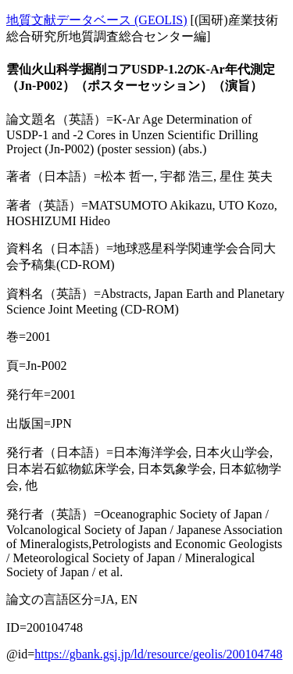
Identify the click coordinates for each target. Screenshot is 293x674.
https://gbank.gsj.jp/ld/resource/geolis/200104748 (158, 654)
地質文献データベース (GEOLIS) (97, 20)
